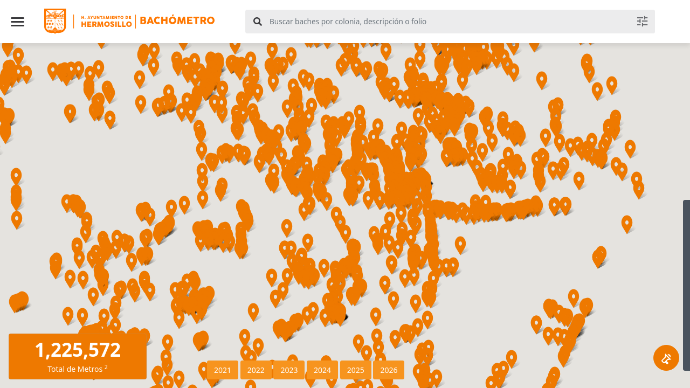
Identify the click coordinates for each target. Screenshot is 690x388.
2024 (322, 370)
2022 (256, 370)
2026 (388, 370)
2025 (355, 370)
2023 (289, 370)
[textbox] (460, 21)
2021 (222, 370)
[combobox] (450, 22)
